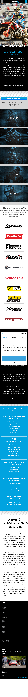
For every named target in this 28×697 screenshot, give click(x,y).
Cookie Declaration (18, 676)
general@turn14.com (5, 644)
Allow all (14, 358)
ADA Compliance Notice (22, 677)
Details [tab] (14, 337)
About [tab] (23, 337)
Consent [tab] (5, 337)
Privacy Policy (11, 676)
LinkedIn (3, 620)
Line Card (3, 611)
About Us (3, 604)
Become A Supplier (5, 607)
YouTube (3, 621)
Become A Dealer (14, 98)
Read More (4, 672)
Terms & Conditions (4, 676)
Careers (3, 608)
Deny (14, 362)
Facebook (3, 627)
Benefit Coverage (5, 609)
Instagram (3, 626)
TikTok (3, 622)
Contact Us (4, 612)
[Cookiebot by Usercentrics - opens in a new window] (20, 333)
